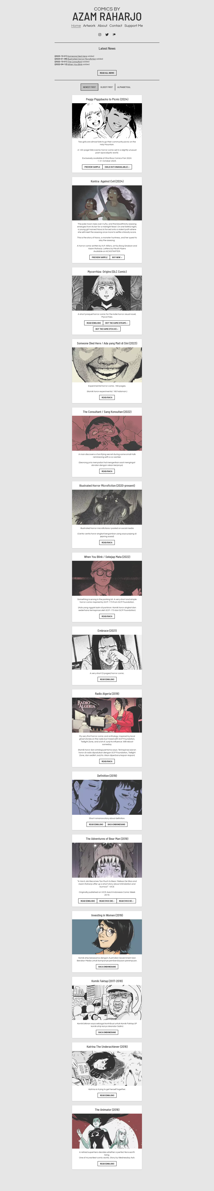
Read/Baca (107, 397)
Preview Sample (92, 167)
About (102, 25)
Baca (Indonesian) (116, 824)
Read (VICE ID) (126, 901)
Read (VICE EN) (106, 901)
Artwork (89, 25)
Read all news (107, 72)
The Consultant (75, 62)
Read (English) (94, 323)
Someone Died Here (77, 56)
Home (76, 25)
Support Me (133, 25)
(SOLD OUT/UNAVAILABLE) (117, 167)
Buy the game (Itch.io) (107, 329)
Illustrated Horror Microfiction (82, 59)
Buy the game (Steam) (116, 323)
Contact (115, 25)
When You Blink (75, 64)
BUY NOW (117, 257)
